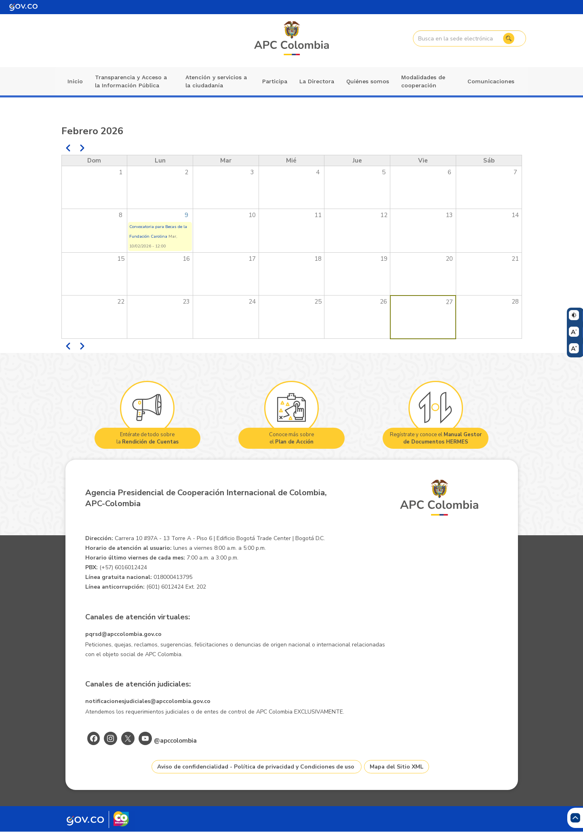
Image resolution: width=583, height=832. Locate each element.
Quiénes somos (367, 81)
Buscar (508, 38)
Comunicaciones (490, 81)
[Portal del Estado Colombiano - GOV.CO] (23, 7)
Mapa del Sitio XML (396, 767)
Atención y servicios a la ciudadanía (216, 81)
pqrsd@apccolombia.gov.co (123, 634)
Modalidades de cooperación (423, 81)
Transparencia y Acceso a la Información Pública (131, 81)
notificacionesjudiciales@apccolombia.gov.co (147, 701)
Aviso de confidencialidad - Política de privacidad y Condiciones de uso (255, 767)
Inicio (75, 81)
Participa (274, 81)
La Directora (316, 81)
